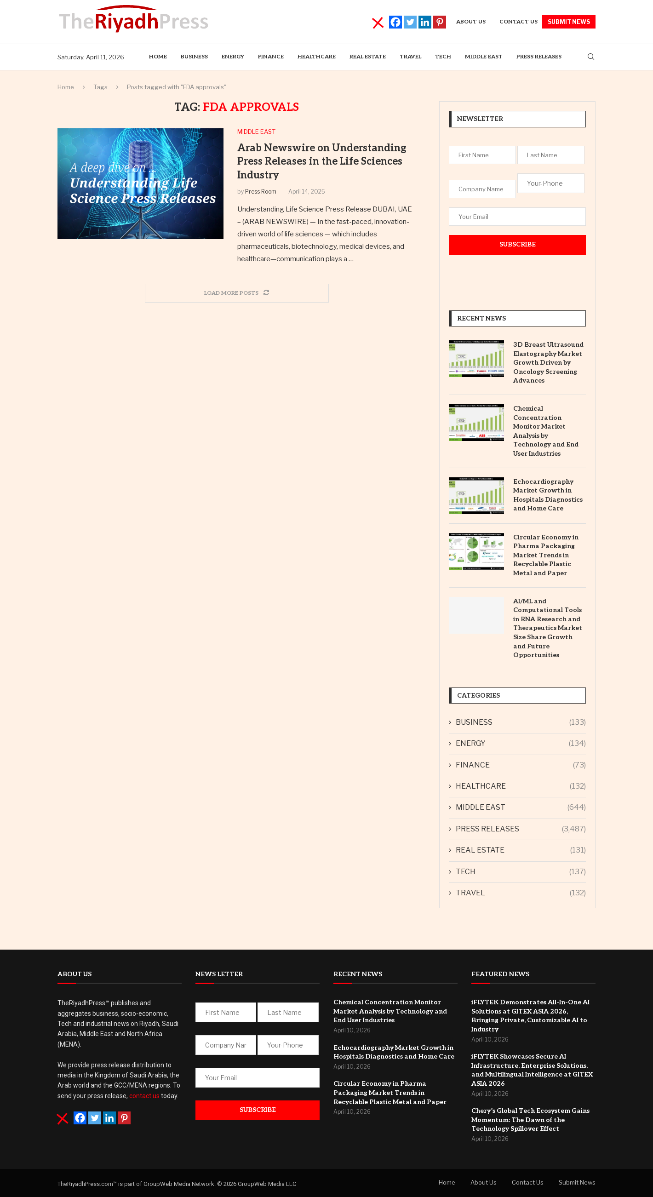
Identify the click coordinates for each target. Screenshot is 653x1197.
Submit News (577, 1182)
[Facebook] (395, 22)
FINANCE (521, 765)
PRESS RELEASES (538, 56)
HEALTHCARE (317, 56)
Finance (271, 56)
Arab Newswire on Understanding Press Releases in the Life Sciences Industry (322, 161)
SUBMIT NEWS (569, 21)
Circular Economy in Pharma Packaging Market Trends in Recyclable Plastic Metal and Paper (546, 555)
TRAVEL (410, 56)
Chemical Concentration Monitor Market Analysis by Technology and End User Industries (546, 431)
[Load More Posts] (237, 293)
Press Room (260, 191)
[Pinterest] (439, 22)
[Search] (591, 57)
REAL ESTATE (367, 56)
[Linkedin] (424, 22)
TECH (443, 56)
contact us (144, 1096)
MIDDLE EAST (484, 56)
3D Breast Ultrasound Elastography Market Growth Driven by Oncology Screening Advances (548, 362)
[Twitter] (410, 22)
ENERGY (233, 56)
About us (471, 21)
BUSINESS (194, 56)
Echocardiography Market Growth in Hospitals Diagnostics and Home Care (548, 495)
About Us (483, 1182)
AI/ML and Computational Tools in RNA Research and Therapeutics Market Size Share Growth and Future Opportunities (547, 628)
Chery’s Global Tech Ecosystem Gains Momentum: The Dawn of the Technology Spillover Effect (530, 1120)
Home (158, 56)
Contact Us (518, 21)
